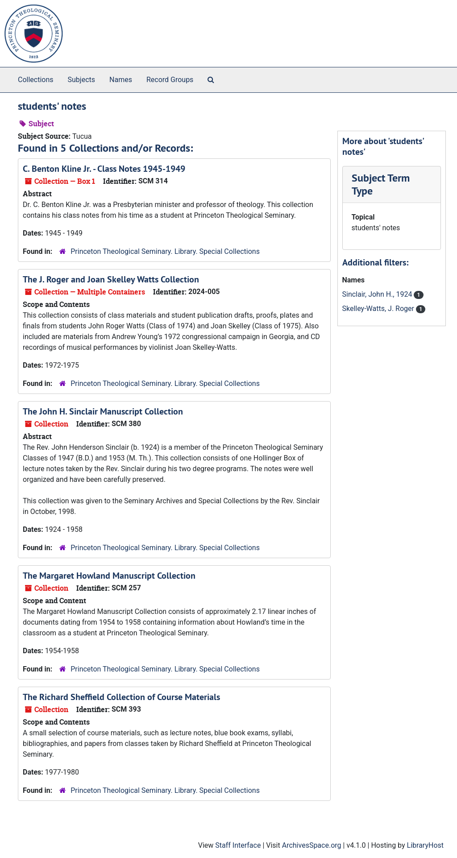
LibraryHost (425, 845)
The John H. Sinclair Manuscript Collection (103, 411)
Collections (36, 79)
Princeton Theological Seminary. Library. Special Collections (165, 251)
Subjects (81, 79)
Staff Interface (238, 845)
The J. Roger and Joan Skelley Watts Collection (111, 279)
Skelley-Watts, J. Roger (379, 308)
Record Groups (169, 79)
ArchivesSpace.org (311, 845)
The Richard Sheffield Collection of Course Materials (121, 697)
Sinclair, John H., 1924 (378, 294)
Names (120, 79)
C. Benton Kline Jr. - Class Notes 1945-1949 (104, 168)
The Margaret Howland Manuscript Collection (109, 575)
